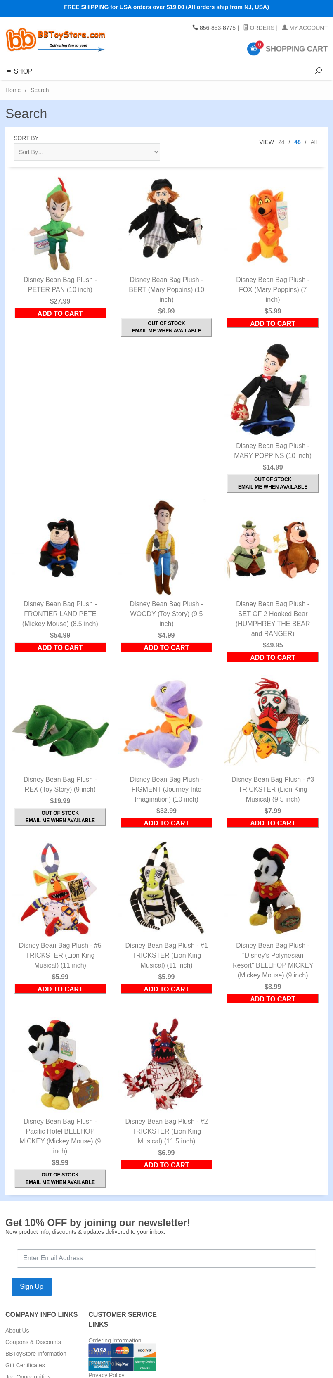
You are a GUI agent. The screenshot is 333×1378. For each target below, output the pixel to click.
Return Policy (105, 1363)
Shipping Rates (108, 1352)
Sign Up (31, 1286)
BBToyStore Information (35, 1353)
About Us (17, 1330)
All (313, 142)
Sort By (26, 138)
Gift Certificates (25, 1365)
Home (13, 90)
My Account (305, 28)
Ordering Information (114, 1340)
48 (297, 142)
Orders (259, 28)
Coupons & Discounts (33, 1342)
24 (281, 142)
